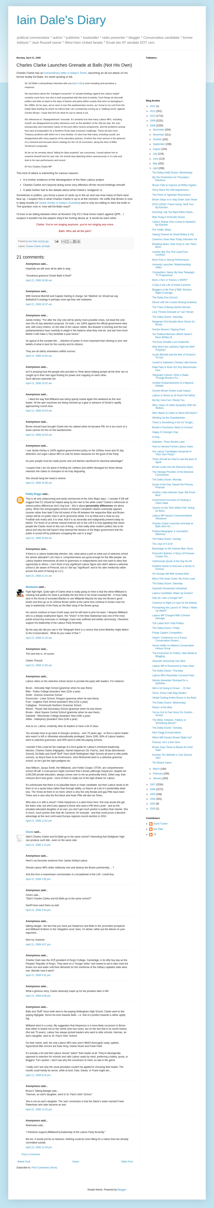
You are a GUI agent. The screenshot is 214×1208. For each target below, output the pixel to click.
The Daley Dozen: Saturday (167, 316)
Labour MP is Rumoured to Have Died (173, 666)
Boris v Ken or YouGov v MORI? (169, 280)
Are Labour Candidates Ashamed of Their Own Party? (171, 453)
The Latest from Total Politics (168, 623)
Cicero (29, 831)
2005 (153, 794)
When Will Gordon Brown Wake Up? (172, 737)
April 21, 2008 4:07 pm (38, 944)
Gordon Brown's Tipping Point (168, 329)
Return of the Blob (162, 707)
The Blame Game (162, 762)
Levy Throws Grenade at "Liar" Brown (172, 312)
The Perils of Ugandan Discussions (171, 194)
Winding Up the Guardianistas (168, 417)
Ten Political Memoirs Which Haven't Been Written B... (172, 336)
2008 (153, 125)
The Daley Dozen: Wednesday (169, 702)
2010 (153, 115)
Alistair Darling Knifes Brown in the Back (174, 697)
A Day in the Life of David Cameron (171, 284)
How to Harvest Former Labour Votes (172, 446)
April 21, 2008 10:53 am (39, 410)
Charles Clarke (33, 246)
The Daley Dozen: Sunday (166, 539)
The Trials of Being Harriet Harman (171, 307)
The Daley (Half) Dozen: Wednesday (172, 172)
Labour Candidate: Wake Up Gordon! (172, 593)
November (159, 134)
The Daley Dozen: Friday (166, 628)
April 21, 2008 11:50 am (39, 665)
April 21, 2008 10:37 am (39, 304)
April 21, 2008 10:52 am (39, 383)
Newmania (32, 587)
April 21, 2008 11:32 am (39, 637)
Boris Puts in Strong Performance (170, 259)
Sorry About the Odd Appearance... (171, 189)
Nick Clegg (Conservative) (166, 732)
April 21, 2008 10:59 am (39, 538)
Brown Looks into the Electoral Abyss (172, 467)
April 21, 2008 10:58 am (39, 482)
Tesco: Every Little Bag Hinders (169, 693)
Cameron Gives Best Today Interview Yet (174, 239)
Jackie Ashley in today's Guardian (59, 202)
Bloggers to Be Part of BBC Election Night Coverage (172, 291)
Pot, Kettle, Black (161, 229)
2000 (153, 808)
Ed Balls (46, 246)
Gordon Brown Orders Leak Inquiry (171, 390)
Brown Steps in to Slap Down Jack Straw (174, 199)
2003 (153, 803)
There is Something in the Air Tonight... (173, 422)
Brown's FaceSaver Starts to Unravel (172, 427)
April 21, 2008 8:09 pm (38, 995)
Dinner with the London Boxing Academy (174, 302)
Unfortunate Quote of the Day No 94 (172, 561)
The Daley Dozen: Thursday (167, 670)
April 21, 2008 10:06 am (39, 280)
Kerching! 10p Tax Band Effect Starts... (173, 212)
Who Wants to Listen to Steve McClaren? (174, 413)
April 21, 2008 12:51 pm (39, 820)
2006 (153, 789)
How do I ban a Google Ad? (167, 597)
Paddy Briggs (34, 494)
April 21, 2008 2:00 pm (38, 879)
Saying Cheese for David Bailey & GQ (173, 234)
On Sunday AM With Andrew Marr (170, 573)
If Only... (156, 437)
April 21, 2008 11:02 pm (39, 1109)
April (155, 168)
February (158, 773)
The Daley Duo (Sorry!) (165, 297)
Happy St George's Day (165, 432)
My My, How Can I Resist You (168, 400)
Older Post (127, 1161)
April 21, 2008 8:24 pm (38, 1075)
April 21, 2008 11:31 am (39, 575)
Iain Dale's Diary (61, 20)
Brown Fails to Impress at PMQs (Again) (174, 185)
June (156, 158)
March (156, 768)
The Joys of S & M (162, 543)
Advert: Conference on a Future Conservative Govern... (169, 639)
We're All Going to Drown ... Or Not (171, 688)
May (155, 163)
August (157, 149)
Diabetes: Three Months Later (168, 441)
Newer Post (23, 1161)
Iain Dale (158, 829)
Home (75, 1161)
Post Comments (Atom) (44, 1167)
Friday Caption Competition (167, 632)
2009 (153, 120)
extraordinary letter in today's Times (65, 72)
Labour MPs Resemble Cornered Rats (173, 675)
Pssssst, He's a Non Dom (166, 742)
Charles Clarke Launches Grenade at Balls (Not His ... (172, 525)
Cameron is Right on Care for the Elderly (174, 602)
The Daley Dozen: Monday (166, 479)
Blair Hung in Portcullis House (168, 217)
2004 (153, 798)
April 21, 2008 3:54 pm (38, 910)
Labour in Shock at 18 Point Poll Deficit (173, 395)
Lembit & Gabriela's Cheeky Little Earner (174, 362)
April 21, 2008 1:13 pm (38, 844)
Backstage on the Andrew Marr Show (172, 548)
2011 (153, 111)
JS (154, 834)
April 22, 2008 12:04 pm (39, 1147)
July (155, 153)
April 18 (77, 83)
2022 (153, 106)
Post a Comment (31, 1154)
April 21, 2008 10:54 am (39, 434)
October (157, 139)
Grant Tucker (160, 823)
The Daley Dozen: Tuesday (167, 727)
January (157, 778)
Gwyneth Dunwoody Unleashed (169, 588)
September (159, 144)
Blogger (121, 1189)
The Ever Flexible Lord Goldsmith (170, 342)
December (159, 129)
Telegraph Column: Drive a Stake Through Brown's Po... (170, 376)
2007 (153, 784)
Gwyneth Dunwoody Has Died (168, 661)
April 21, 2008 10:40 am (39, 355)
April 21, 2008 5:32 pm (38, 975)
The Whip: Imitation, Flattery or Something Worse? (169, 721)
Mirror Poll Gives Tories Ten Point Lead (173, 578)
